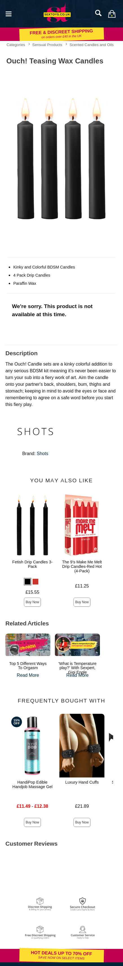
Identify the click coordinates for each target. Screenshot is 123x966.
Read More (28, 675)
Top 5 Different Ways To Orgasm (28, 666)
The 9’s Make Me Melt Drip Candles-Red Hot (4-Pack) (82, 566)
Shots (42, 453)
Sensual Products (47, 44)
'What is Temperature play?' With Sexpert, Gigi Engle (78, 668)
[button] (27, 582)
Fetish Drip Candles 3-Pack (32, 564)
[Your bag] (112, 13)
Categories (15, 44)
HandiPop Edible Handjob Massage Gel (32, 784)
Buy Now (32, 602)
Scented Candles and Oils (92, 44)
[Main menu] (8, 13)
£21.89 (82, 806)
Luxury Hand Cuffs (82, 782)
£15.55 (32, 592)
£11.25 (82, 586)
